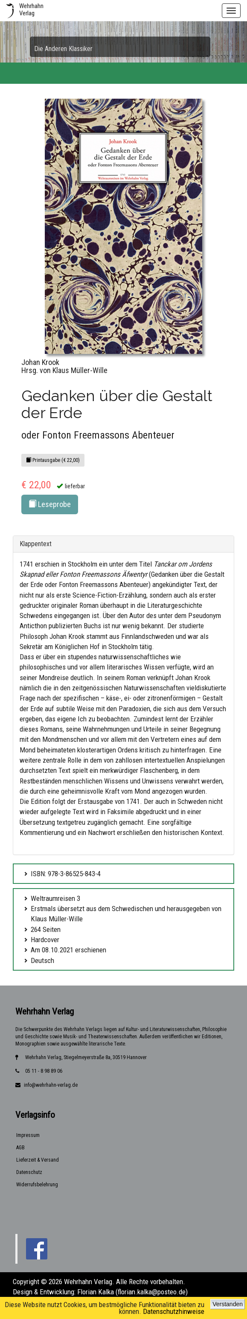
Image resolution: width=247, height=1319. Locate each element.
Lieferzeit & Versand (37, 1160)
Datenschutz (29, 1172)
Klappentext (36, 544)
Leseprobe (50, 504)
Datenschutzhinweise (173, 1311)
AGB (20, 1148)
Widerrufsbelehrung (37, 1185)
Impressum (28, 1135)
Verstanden (227, 1304)
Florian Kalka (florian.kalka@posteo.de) (132, 1292)
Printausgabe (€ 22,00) (53, 460)
